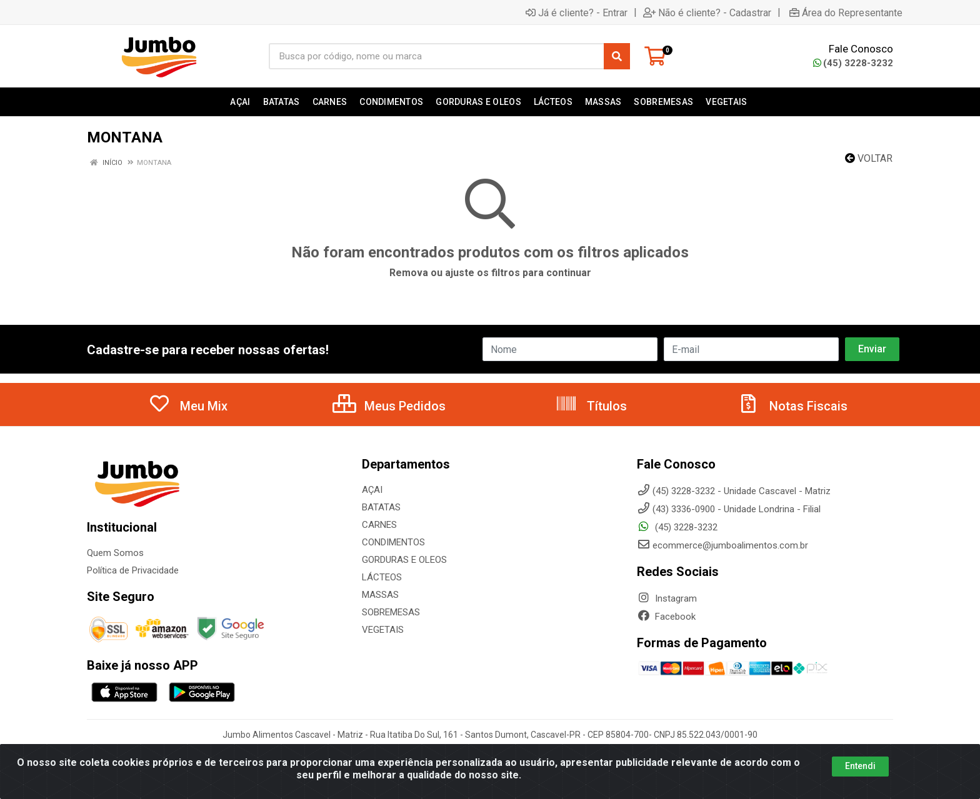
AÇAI (372, 489)
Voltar (868, 158)
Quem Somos (115, 552)
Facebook (666, 616)
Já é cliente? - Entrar (577, 12)
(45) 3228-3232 (853, 63)
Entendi (860, 766)
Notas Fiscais (793, 406)
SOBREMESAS (391, 612)
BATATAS (381, 507)
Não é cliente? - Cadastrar (707, 12)
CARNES (379, 524)
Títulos (591, 406)
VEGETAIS (383, 629)
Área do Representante (845, 12)
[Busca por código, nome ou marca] (436, 56)
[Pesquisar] (617, 56)
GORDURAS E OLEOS (404, 559)
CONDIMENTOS (393, 542)
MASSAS (380, 594)
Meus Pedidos (389, 406)
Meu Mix (188, 406)
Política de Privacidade (133, 570)
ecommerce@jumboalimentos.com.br (722, 545)
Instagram (667, 598)
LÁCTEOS (382, 577)
